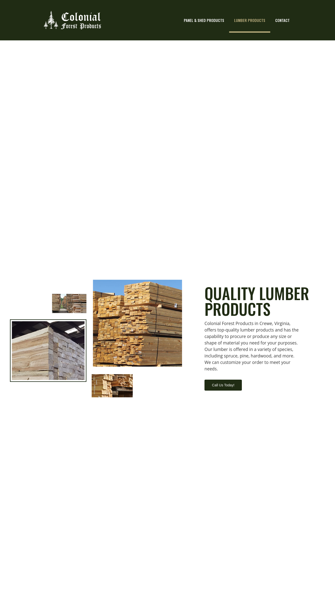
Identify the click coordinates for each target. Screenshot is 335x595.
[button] (223, 385)
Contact (282, 20)
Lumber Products (249, 20)
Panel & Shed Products (204, 20)
